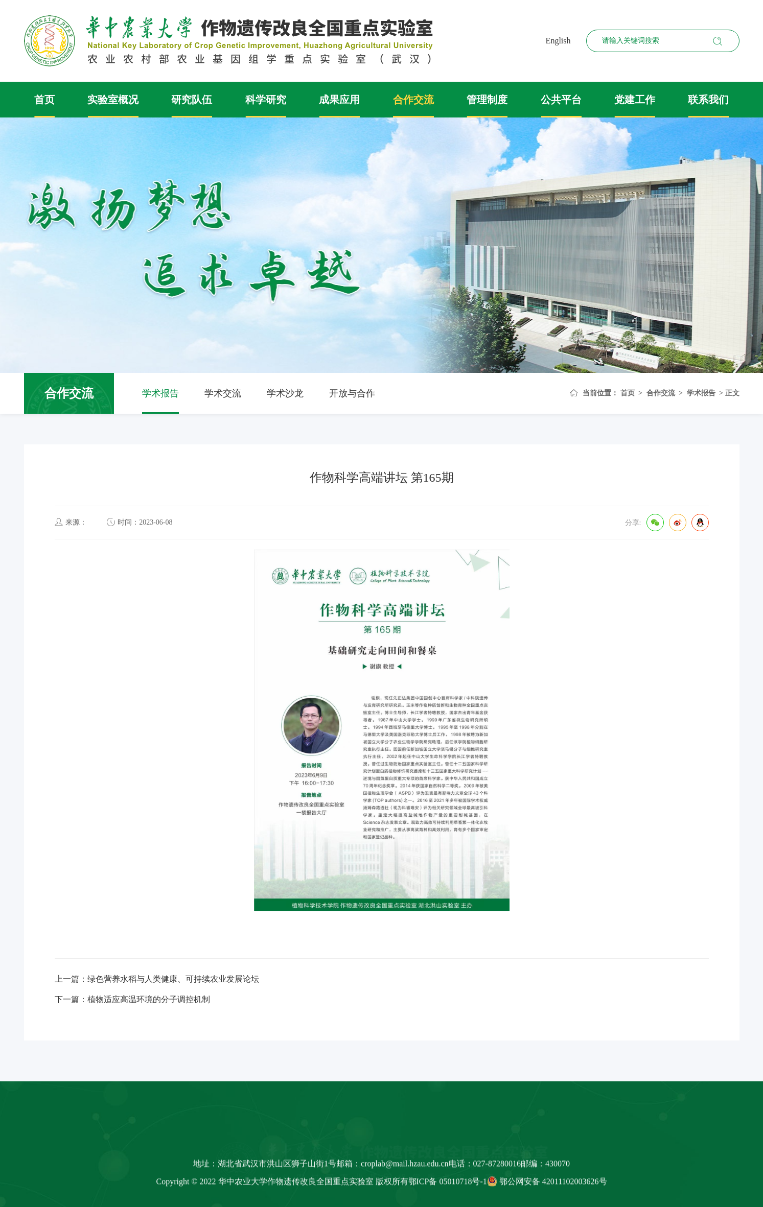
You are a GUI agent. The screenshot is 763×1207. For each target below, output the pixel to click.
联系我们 (708, 99)
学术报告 (160, 393)
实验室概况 (112, 99)
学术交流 (222, 393)
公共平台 (561, 99)
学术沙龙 (285, 393)
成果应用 (339, 99)
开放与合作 (352, 393)
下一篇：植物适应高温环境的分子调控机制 (132, 999)
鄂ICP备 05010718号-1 (447, 1191)
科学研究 (265, 99)
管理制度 (487, 99)
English (558, 40)
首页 (44, 99)
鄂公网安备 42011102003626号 (547, 1191)
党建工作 (634, 99)
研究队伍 (191, 99)
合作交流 (413, 99)
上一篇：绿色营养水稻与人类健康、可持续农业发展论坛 (157, 979)
